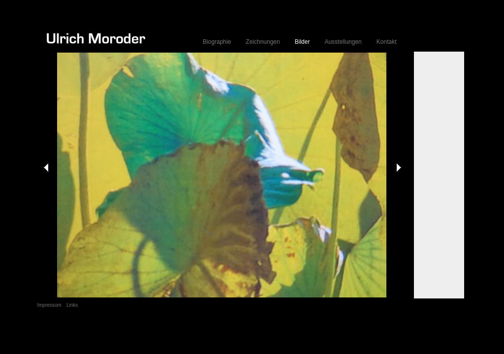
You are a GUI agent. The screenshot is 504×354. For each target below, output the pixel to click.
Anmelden (454, 330)
